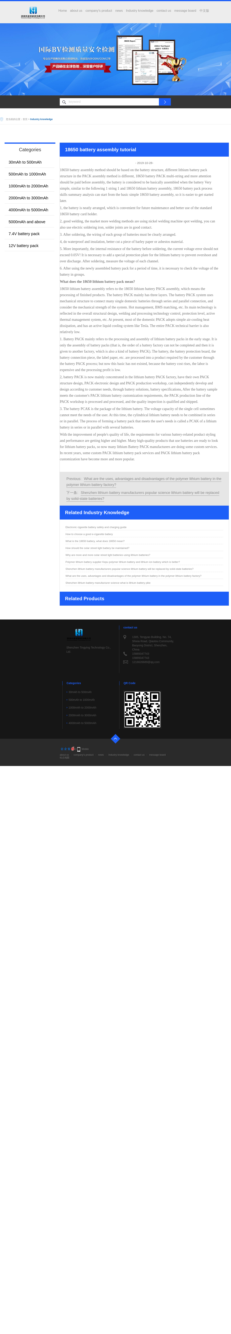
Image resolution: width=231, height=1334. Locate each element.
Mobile (85, 749)
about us (76, 10)
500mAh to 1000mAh (27, 174)
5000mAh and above (27, 222)
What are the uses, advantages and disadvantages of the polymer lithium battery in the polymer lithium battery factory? (134, 575)
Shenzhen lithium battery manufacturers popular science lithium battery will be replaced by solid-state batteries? (130, 568)
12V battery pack (23, 245)
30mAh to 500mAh (25, 162)
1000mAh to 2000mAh (28, 186)
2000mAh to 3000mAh (28, 198)
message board (185, 10)
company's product (98, 10)
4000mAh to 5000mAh (28, 210)
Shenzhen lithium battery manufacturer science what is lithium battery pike (108, 582)
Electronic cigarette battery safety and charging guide (96, 527)
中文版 (204, 10)
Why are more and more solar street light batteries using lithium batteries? (108, 555)
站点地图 (64, 757)
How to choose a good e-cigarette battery (89, 534)
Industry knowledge (139, 10)
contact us (164, 10)
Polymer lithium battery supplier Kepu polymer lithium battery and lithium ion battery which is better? (123, 561)
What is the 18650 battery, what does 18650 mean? (95, 541)
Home (62, 10)
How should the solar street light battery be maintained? (97, 548)
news (119, 10)
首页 (25, 119)
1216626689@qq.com (146, 662)
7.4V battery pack (24, 234)
